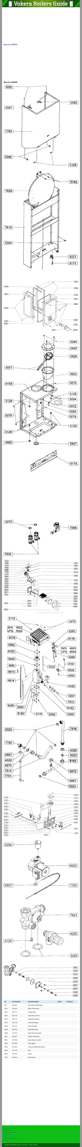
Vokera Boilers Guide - (15, 1145)
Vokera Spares (7, 1134)
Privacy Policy (24, 1145)
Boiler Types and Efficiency (11, 1132)
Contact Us (6, 1140)
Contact (30, 1145)
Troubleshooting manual (10, 1138)
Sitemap (35, 1145)
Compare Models (8, 1130)
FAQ (4, 1136)
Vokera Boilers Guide (9, 1128)
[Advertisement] (41, 24)
